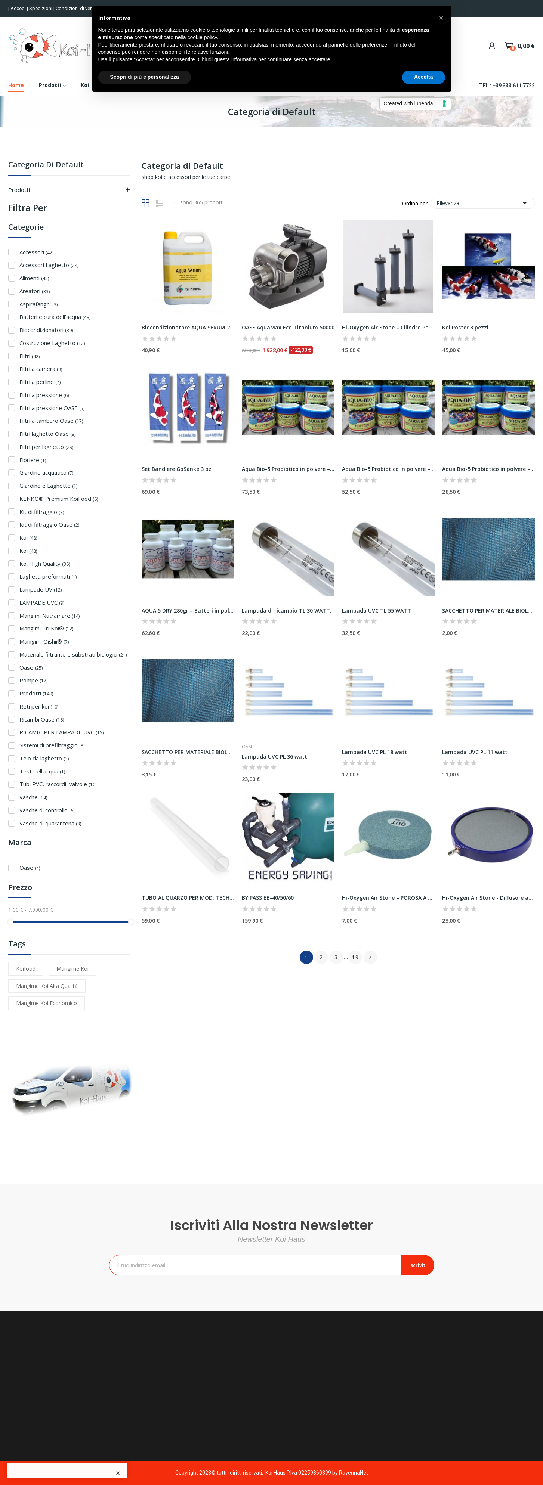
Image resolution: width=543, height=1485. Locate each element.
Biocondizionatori (46, 330)
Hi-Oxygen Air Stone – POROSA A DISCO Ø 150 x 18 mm (388, 897)
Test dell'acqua (42, 771)
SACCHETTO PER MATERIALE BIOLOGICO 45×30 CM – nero (488, 610)
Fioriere (32, 460)
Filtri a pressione (44, 395)
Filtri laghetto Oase (47, 433)
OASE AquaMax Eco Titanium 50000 (288, 327)
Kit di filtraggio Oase (49, 524)
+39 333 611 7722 (514, 86)
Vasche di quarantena (50, 823)
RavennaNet (353, 1473)
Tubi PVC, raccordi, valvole (57, 784)
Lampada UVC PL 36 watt (274, 756)
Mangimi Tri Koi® (46, 628)
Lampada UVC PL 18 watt (374, 752)
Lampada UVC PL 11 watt (474, 752)
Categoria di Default (46, 165)
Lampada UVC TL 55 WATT (376, 610)
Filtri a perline (40, 381)
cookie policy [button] (202, 37)
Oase (31, 667)
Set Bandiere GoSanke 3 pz (177, 468)
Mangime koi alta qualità (47, 985)
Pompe (33, 680)
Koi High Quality (44, 563)
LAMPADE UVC (41, 602)
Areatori (34, 291)
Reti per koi (38, 706)
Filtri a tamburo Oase (51, 420)
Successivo (370, 957)
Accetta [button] (423, 77)
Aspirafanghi (38, 304)
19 (355, 957)
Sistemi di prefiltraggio (51, 745)
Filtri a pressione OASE (51, 408)
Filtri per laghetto (46, 446)
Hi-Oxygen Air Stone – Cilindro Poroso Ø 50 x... (388, 327)
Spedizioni (41, 8)
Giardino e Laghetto (48, 485)
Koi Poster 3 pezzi (465, 327)
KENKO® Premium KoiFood (58, 498)
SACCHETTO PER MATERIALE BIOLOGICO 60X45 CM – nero (188, 752)
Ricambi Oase (41, 719)
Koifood (26, 968)
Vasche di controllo (46, 810)
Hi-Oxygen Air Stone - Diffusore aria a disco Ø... (488, 897)
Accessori (36, 252)
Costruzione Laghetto (52, 343)
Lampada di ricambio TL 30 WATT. (286, 610)
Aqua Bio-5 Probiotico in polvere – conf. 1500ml (288, 468)
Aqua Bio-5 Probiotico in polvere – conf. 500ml (488, 468)
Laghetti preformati (48, 576)
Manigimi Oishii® (44, 641)
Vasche (33, 797)
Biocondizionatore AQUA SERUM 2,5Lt (188, 327)
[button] (441, 18)
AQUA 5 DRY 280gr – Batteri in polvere (188, 610)
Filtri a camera (40, 368)
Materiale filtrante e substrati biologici (73, 654)
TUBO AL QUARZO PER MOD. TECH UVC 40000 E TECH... (188, 897)
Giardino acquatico (46, 472)
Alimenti (34, 278)
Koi (28, 537)
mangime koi (72, 968)
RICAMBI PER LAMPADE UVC (61, 732)
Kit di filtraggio (41, 511)
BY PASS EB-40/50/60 (268, 897)
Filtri (29, 356)
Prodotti (19, 189)
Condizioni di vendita (79, 8)
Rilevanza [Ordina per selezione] (482, 203)
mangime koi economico (46, 1003)
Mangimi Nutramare (49, 615)
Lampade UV (40, 589)
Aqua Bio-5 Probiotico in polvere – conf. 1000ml (388, 468)
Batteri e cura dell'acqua (54, 316)
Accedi (18, 8)
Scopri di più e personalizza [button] (144, 77)
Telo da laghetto (44, 758)
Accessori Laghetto (48, 265)
